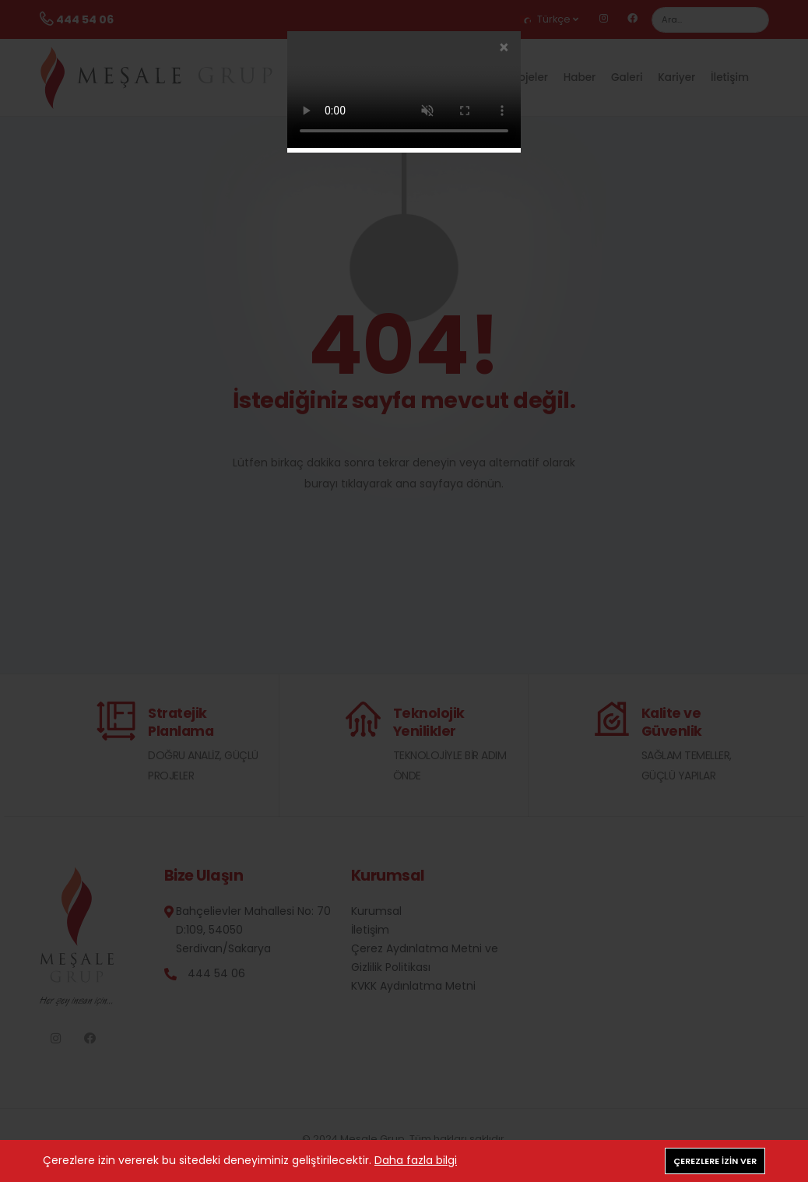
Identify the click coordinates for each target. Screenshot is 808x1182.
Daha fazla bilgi (415, 1160)
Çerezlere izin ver (715, 1161)
